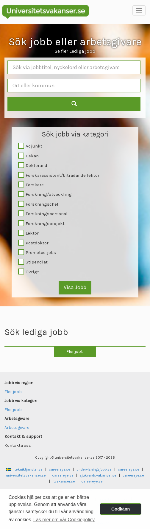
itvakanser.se (64, 481)
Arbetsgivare (16, 427)
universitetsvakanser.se (26, 475)
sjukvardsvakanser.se (98, 475)
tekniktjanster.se (29, 469)
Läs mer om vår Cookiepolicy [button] (64, 519)
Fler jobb (75, 351)
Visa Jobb (75, 287)
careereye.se (59, 469)
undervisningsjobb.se (94, 469)
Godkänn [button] (120, 509)
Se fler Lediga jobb (75, 51)
